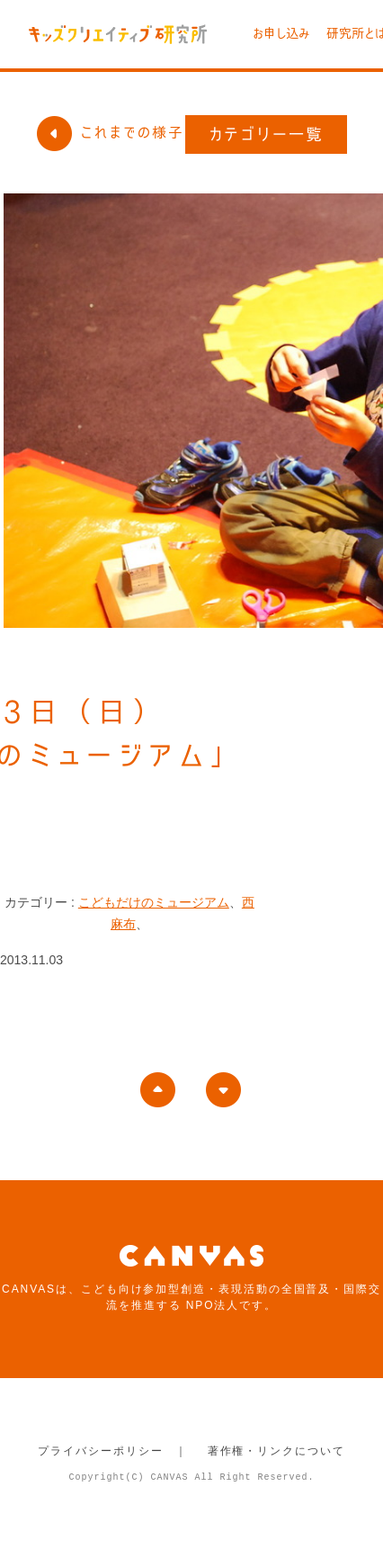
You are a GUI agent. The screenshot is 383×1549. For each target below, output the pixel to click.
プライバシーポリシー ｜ (113, 1451)
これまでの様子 (109, 132)
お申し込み (281, 33)
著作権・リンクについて (276, 1451)
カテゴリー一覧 (267, 134)
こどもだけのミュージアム (153, 902)
